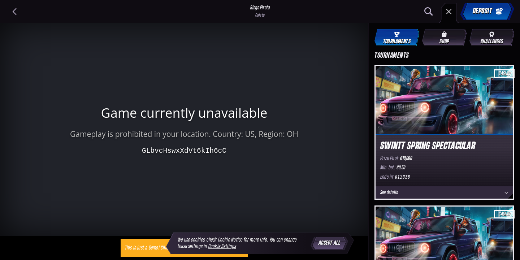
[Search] (428, 11)
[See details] (506, 192)
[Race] (449, 11)
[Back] (14, 11)
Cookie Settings (222, 246)
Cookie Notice (230, 240)
